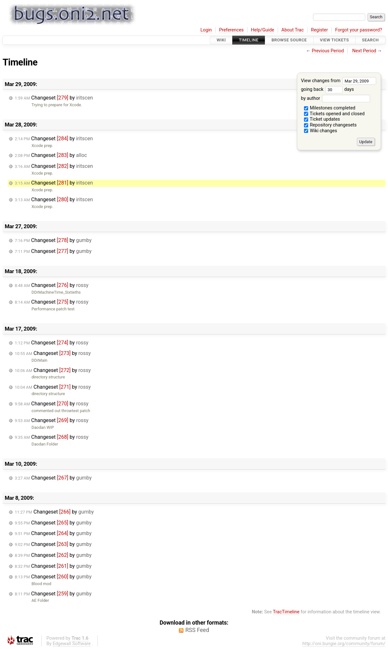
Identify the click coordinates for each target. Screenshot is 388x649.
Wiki (221, 40)
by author (335, 98)
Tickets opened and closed (334, 114)
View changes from (338, 80)
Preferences (231, 30)
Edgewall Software (72, 643)
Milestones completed (330, 108)
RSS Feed (197, 630)
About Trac (293, 30)
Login (206, 30)
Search (370, 40)
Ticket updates (322, 119)
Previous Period (328, 51)
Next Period (364, 51)
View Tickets (334, 40)
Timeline (248, 40)
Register (319, 30)
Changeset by (54, 98)
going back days (327, 89)
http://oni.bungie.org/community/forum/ (343, 643)
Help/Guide (262, 30)
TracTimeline (286, 612)
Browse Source (289, 40)
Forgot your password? (358, 30)
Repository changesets (330, 125)
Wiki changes (320, 131)
